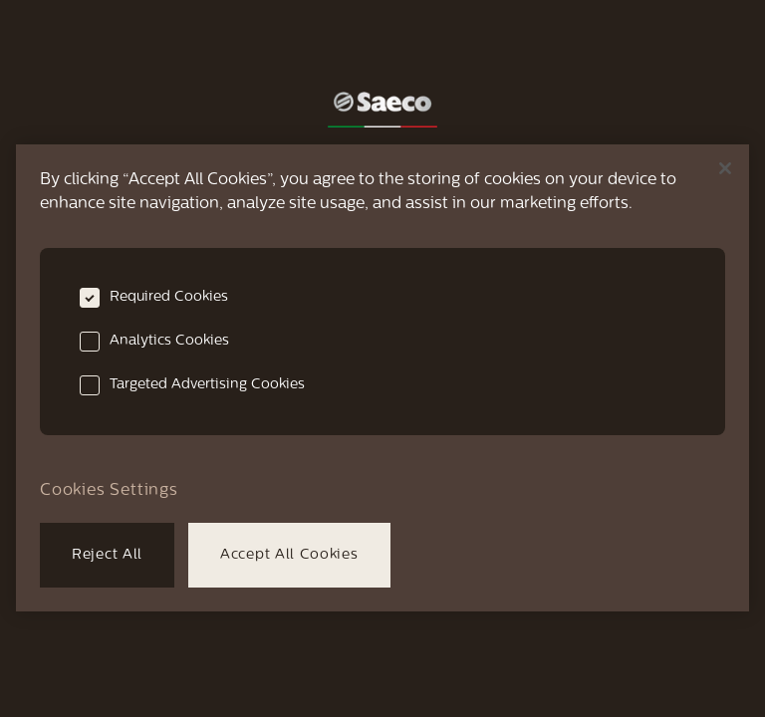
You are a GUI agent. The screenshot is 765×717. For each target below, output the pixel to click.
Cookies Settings (109, 491)
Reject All (107, 555)
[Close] (725, 168)
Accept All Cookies (289, 555)
